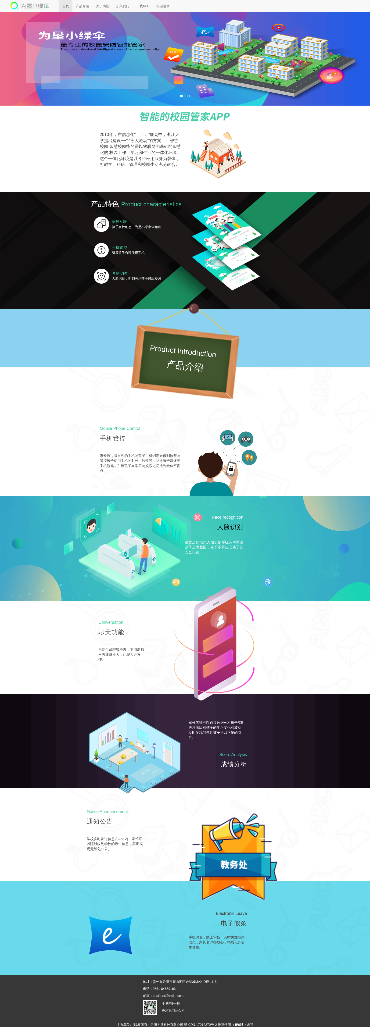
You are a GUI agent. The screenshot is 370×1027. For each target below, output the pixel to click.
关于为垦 (102, 6)
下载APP (142, 6)
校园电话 (162, 6)
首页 (65, 6)
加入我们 (122, 6)
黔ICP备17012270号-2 (200, 1025)
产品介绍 (82, 6)
